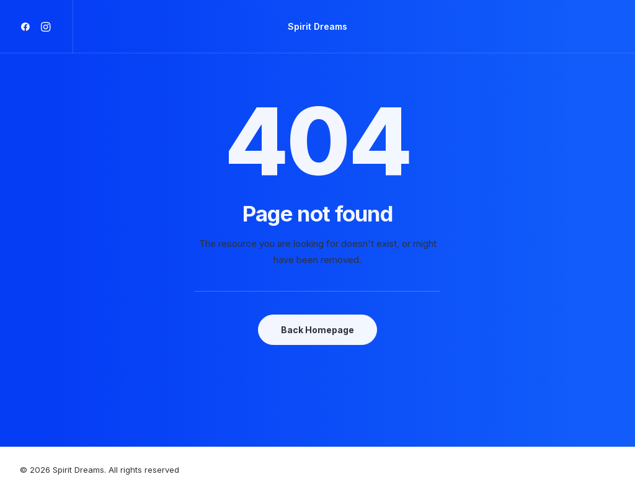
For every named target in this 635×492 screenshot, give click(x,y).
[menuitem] (27, 26)
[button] (27, 26)
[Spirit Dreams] (317, 26)
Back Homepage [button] (317, 329)
